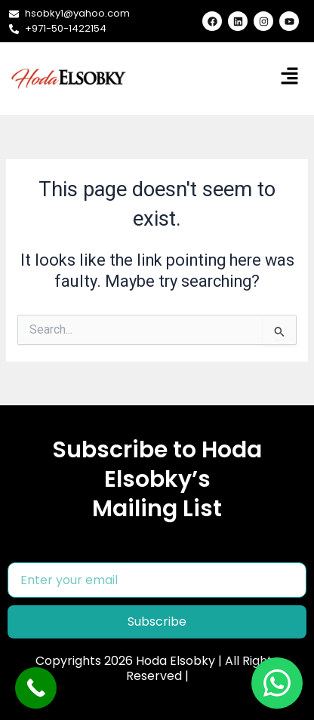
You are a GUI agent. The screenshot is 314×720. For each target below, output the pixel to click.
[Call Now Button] (36, 688)
